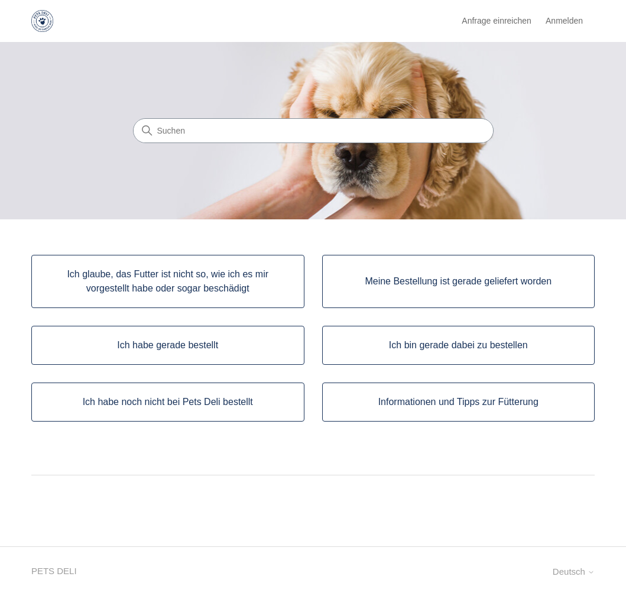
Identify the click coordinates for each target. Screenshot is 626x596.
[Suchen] (313, 130)
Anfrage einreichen (496, 20)
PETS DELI (54, 571)
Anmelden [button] (564, 20)
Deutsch (574, 571)
